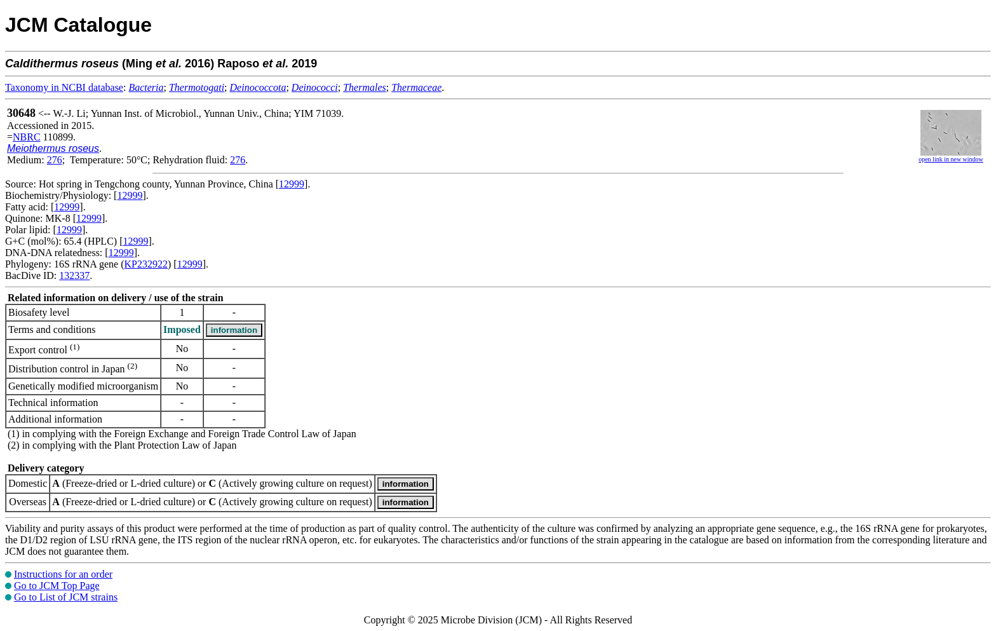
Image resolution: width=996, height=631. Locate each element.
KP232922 (146, 264)
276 (54, 159)
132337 (74, 275)
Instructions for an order (63, 574)
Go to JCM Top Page (57, 585)
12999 (291, 184)
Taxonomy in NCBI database (64, 87)
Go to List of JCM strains (66, 597)
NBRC (27, 137)
